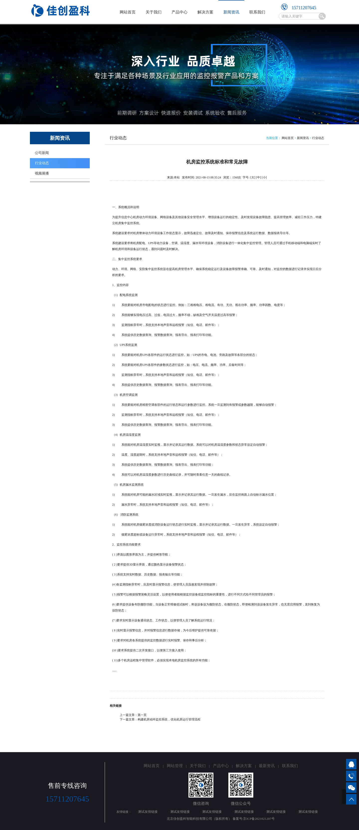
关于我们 (154, 12)
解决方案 (205, 12)
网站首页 (128, 12)
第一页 (142, 715)
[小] (264, 177)
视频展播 (42, 173)
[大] (252, 177)
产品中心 (179, 12)
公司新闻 (42, 153)
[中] (258, 177)
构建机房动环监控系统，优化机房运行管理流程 (169, 719)
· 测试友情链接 (147, 812)
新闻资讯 (231, 12)
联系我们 (257, 12)
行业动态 (42, 163)
